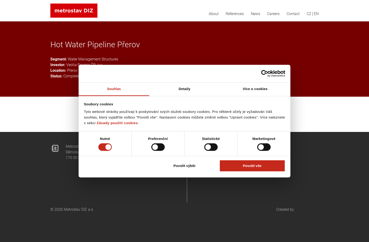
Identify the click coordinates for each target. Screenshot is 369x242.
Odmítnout (117, 166)
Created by (297, 218)
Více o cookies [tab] (255, 89)
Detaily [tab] (184, 89)
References (235, 14)
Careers (273, 14)
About (214, 14)
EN (316, 14)
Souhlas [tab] (114, 89)
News (255, 14)
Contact (293, 14)
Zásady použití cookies (117, 123)
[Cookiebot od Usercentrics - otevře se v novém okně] (264, 73)
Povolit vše (252, 166)
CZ (309, 14)
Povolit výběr (184, 166)
